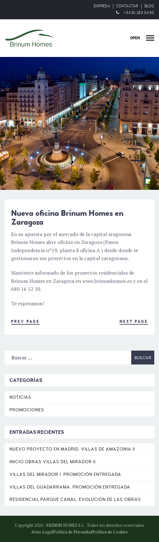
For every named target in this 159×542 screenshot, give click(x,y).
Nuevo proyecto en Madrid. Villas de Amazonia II (72, 449)
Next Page (134, 321)
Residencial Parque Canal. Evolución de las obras (75, 499)
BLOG (149, 6)
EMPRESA (102, 6)
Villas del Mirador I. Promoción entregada (65, 474)
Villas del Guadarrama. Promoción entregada (69, 487)
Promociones (26, 410)
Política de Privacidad (72, 532)
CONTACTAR (127, 6)
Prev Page (25, 321)
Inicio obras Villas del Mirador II (52, 461)
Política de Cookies (110, 532)
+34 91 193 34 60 (139, 12)
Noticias (20, 397)
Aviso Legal (42, 532)
